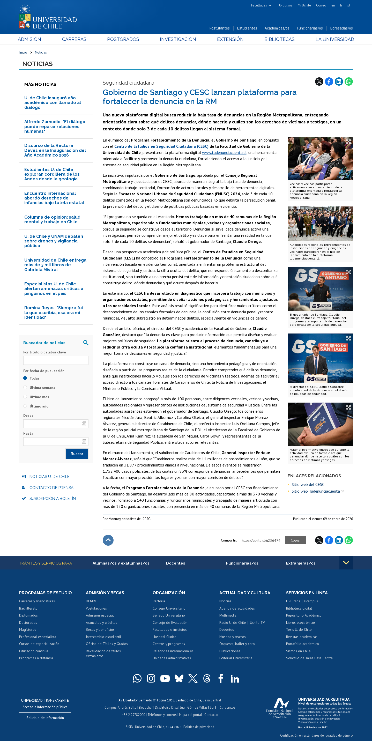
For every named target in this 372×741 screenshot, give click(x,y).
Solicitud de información (45, 717)
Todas (31, 378)
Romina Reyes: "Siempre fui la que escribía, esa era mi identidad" (53, 312)
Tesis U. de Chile (299, 629)
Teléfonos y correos (162, 715)
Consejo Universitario (169, 608)
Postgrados (124, 39)
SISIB (129, 727)
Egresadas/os (341, 28)
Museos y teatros (232, 636)
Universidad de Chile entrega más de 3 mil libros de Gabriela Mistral (55, 265)
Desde (28, 415)
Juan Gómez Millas (193, 707)
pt (348, 5)
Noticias (41, 52)
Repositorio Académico (304, 615)
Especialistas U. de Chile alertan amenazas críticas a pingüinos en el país (53, 288)
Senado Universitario (169, 615)
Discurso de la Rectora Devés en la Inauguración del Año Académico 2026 (55, 150)
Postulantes (220, 28)
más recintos (226, 707)
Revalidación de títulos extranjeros (103, 653)
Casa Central (212, 700)
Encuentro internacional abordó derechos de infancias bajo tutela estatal (54, 198)
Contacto (211, 715)
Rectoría (159, 601)
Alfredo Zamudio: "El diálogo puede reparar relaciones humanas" (54, 126)
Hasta (28, 433)
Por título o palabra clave (44, 352)
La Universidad (333, 39)
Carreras (75, 39)
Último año (35, 406)
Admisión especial (100, 615)
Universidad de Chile (150, 727)
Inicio (23, 52)
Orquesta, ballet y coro (237, 643)
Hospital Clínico (164, 636)
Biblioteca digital (299, 608)
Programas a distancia (36, 658)
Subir (108, 540)
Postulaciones (96, 608)
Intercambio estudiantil (103, 636)
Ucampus (311, 601)
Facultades (259, 5)
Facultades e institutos (170, 629)
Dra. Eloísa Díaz (166, 707)
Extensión (230, 39)
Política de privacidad (198, 727)
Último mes (36, 397)
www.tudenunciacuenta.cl (224, 152)
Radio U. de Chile (232, 622)
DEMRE (91, 601)
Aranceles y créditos (101, 622)
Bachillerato (28, 608)
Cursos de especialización (39, 643)
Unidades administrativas (172, 658)
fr (341, 5)
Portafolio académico (302, 643)
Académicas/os (277, 28)
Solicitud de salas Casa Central (310, 658)
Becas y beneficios (100, 629)
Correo (321, 5)
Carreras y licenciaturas (37, 601)
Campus (110, 707)
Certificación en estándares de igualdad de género (316, 735)
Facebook (329, 81)
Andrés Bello (127, 707)
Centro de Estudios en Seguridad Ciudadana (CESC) (161, 146)
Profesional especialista (37, 636)
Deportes (226, 629)
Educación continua (33, 651)
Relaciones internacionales (173, 651)
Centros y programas (169, 643)
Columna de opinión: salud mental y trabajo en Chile (52, 219)
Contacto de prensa (51, 487)
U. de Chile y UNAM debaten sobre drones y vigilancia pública (53, 241)
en (333, 5)
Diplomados (28, 615)
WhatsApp (348, 81)
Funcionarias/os (310, 28)
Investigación (178, 39)
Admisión (30, 39)
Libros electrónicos (301, 622)
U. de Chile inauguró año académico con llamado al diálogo (52, 102)
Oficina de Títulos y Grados (107, 643)
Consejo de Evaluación (170, 622)
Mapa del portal (190, 715)
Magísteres (27, 629)
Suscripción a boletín (52, 498)
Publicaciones (229, 651)
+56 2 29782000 (133, 715)
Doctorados (28, 622)
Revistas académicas (301, 636)
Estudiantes (247, 28)
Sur (212, 707)
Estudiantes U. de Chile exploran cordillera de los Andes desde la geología (52, 174)
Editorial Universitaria (235, 658)
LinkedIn (339, 81)
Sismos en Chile (298, 651)
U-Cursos (286, 5)
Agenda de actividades (237, 608)
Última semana (39, 387)
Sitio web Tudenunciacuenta (316, 491)
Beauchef (146, 707)
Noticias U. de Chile (49, 476)
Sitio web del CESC (308, 484)
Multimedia (227, 615)
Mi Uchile (304, 5)
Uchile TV (257, 622)
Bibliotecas (279, 39)
